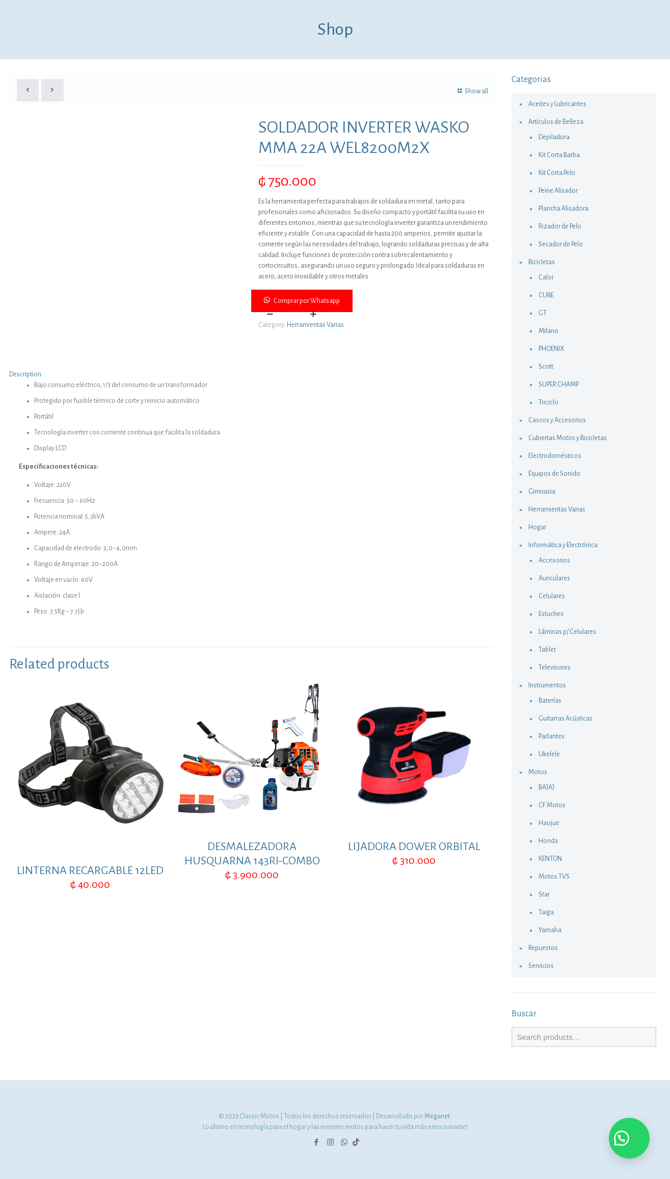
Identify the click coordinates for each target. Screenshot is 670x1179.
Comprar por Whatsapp (307, 300)
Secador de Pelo (561, 244)
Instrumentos (547, 685)
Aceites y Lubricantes (557, 104)
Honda (548, 840)
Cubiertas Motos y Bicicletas (567, 438)
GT (543, 313)
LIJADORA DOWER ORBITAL (414, 846)
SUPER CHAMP (559, 384)
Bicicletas (541, 262)
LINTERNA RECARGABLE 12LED (90, 870)
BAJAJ (546, 787)
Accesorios (554, 560)
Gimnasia (541, 491)
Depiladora (554, 137)
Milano (548, 331)
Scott (546, 366)
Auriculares (554, 578)
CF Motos (552, 805)
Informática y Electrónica (563, 545)
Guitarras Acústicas (566, 718)
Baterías (550, 700)
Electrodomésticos (554, 455)
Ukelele (549, 754)
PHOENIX (551, 348)
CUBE (546, 295)
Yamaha (550, 930)
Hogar (537, 527)
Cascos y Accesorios (557, 420)
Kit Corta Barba (559, 155)
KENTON (550, 858)
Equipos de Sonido (554, 473)
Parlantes (552, 736)
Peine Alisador (558, 190)
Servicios (541, 965)
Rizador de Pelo (560, 226)
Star (544, 894)
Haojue (549, 823)
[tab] (252, 374)
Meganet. (437, 1116)
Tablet (547, 649)
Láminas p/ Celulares (567, 631)
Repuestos (543, 948)
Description (25, 374)
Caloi (546, 277)
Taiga (546, 912)
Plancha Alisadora (563, 208)
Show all (471, 91)
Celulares (552, 596)
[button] (374, 301)
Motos (537, 772)
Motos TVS (554, 876)
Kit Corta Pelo (557, 172)
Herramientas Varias (315, 324)
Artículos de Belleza (555, 121)
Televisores (555, 667)
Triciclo (548, 402)
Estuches (551, 614)
